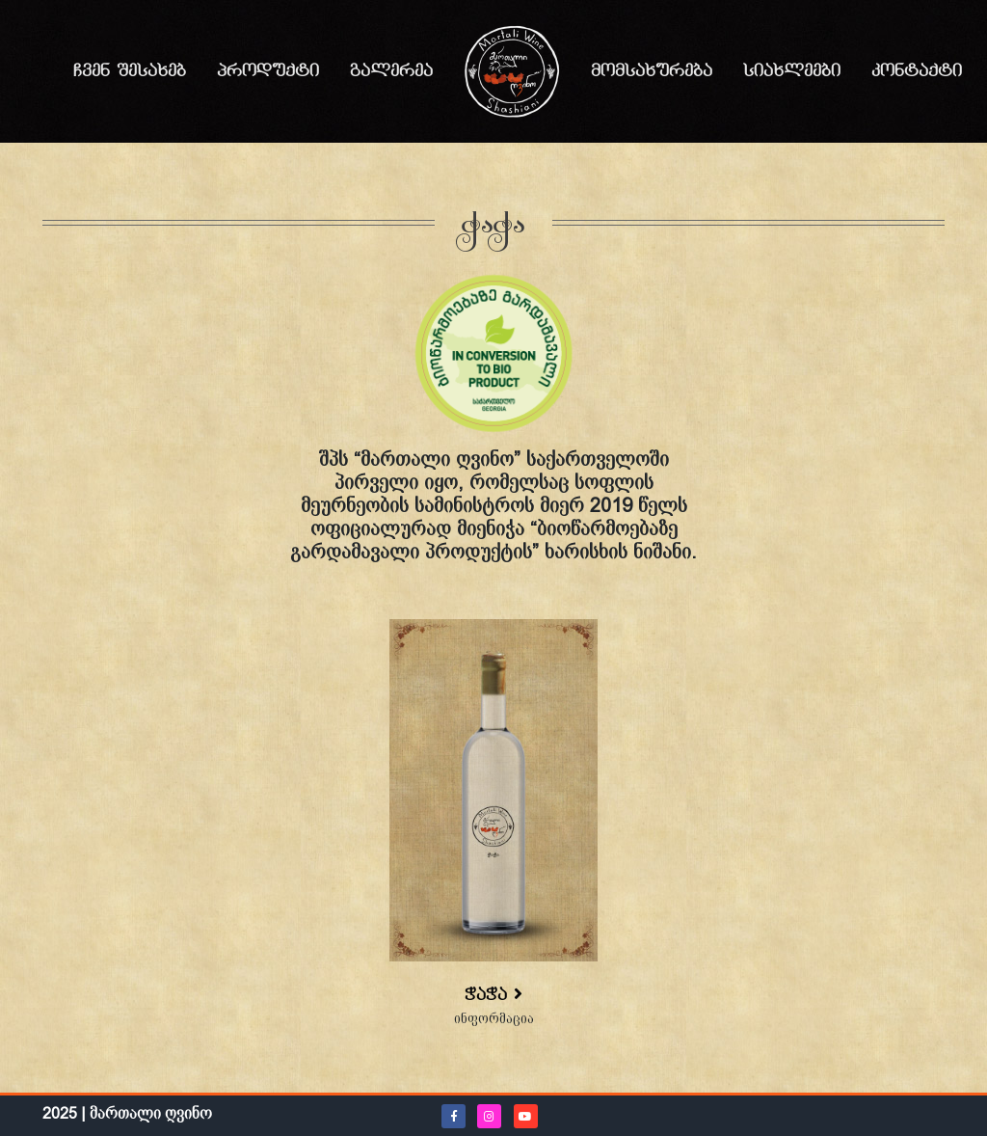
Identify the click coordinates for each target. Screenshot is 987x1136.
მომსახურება (651, 72)
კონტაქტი (916, 72)
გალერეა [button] (391, 72)
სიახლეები (791, 72)
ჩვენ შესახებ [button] (129, 72)
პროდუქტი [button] (268, 72)
